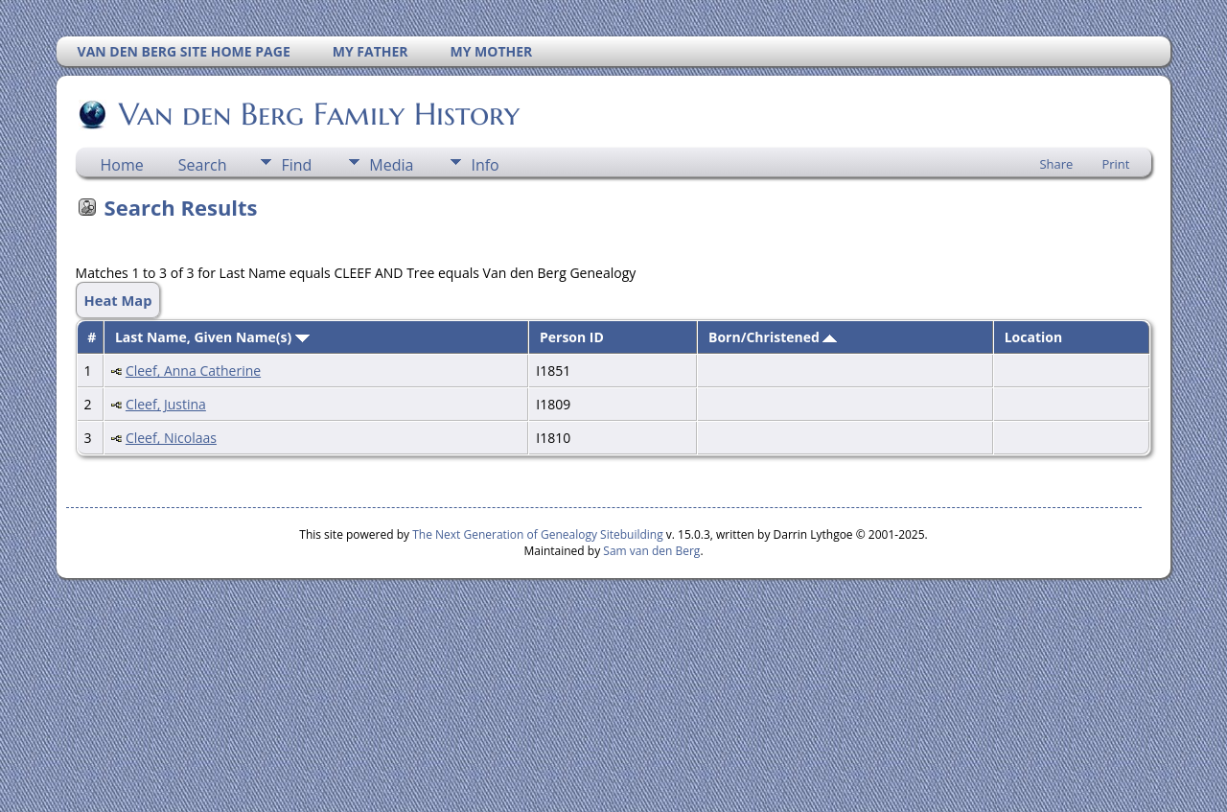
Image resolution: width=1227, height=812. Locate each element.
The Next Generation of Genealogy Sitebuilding (537, 534)
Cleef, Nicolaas (171, 438)
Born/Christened (772, 337)
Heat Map (118, 300)
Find (296, 164)
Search (202, 164)
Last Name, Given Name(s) (212, 337)
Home (122, 164)
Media (391, 164)
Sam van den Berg (651, 551)
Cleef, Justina (166, 404)
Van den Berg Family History (318, 114)
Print (1115, 164)
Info (484, 164)
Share (1056, 164)
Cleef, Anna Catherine (193, 370)
